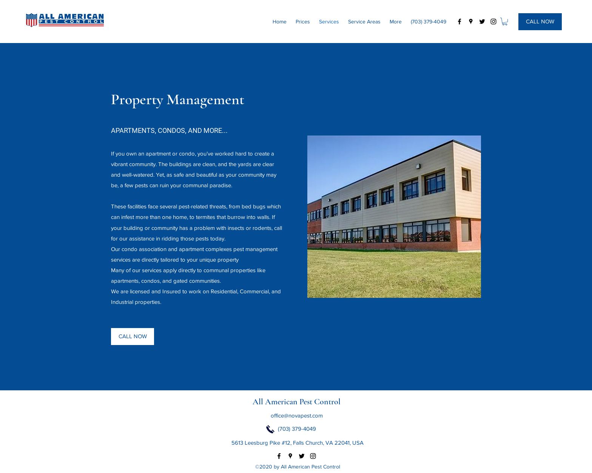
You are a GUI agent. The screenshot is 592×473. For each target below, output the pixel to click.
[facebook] (459, 21)
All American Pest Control (297, 402)
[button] (504, 21)
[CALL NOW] (540, 21)
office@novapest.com (297, 415)
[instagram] (493, 21)
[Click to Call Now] (270, 429)
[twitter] (482, 21)
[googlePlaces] (471, 21)
